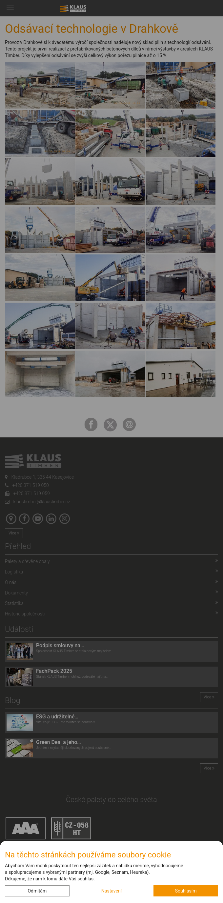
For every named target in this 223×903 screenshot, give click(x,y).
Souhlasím (186, 890)
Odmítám (37, 890)
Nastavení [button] (111, 890)
